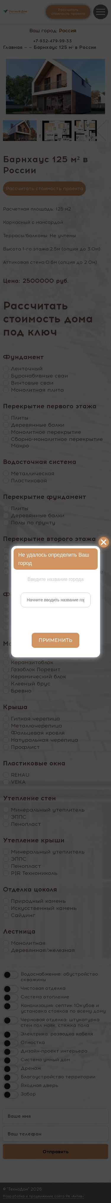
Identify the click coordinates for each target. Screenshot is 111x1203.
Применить (56, 640)
